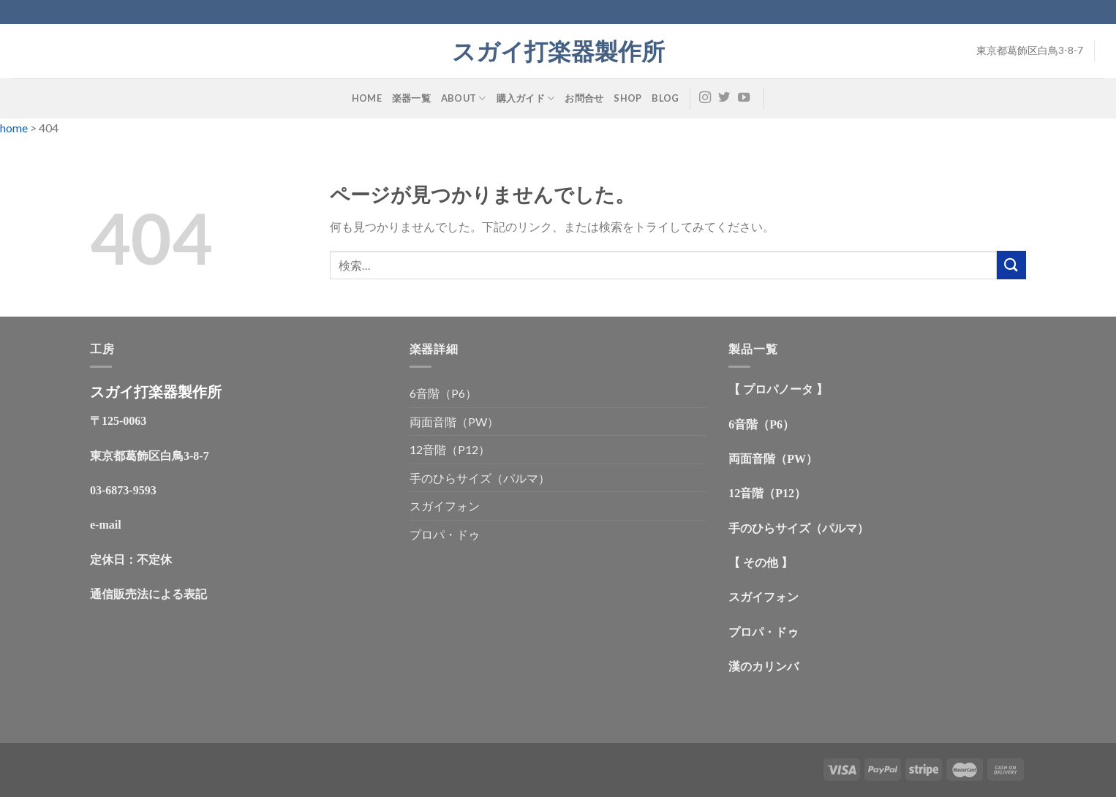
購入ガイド (526, 98)
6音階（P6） (443, 393)
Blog (665, 98)
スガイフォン (445, 506)
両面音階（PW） (454, 421)
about (463, 98)
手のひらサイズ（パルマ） (480, 478)
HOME (367, 98)
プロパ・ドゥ (445, 534)
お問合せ (584, 98)
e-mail (105, 524)
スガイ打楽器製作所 (570, 51)
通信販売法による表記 (148, 594)
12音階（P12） (450, 449)
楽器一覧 (411, 98)
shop (627, 98)
